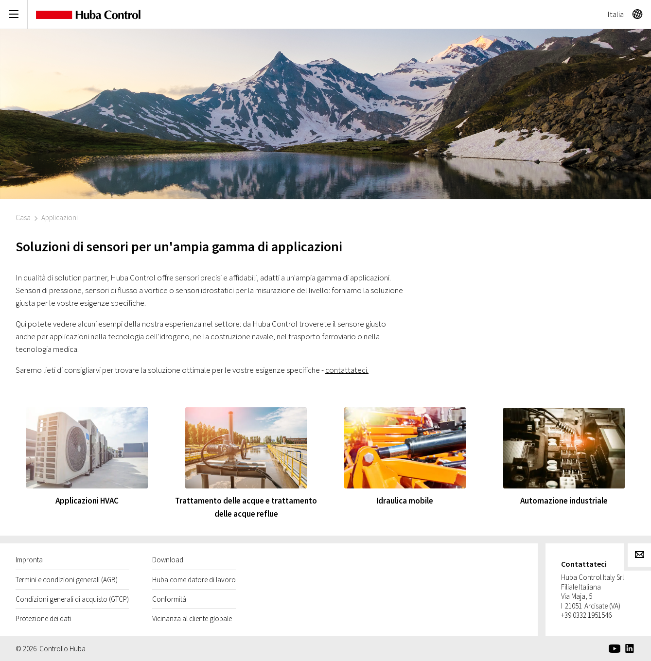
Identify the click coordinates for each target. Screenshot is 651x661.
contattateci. (347, 370)
